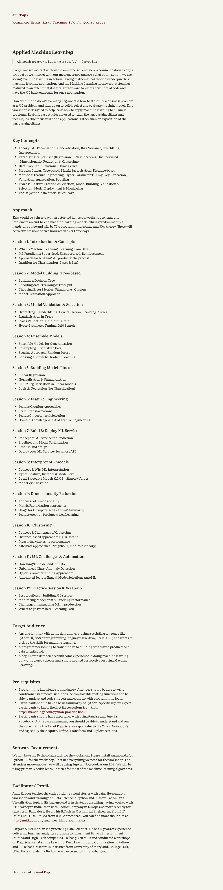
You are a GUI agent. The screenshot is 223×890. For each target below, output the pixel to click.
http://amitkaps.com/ (28, 819)
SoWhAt (75, 22)
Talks (46, 22)
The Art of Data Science (58, 725)
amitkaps (20, 14)
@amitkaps (77, 819)
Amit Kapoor (45, 871)
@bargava (99, 850)
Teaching (60, 22)
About (100, 22)
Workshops (20, 22)
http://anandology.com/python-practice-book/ (53, 711)
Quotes (88, 22)
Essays (36, 22)
